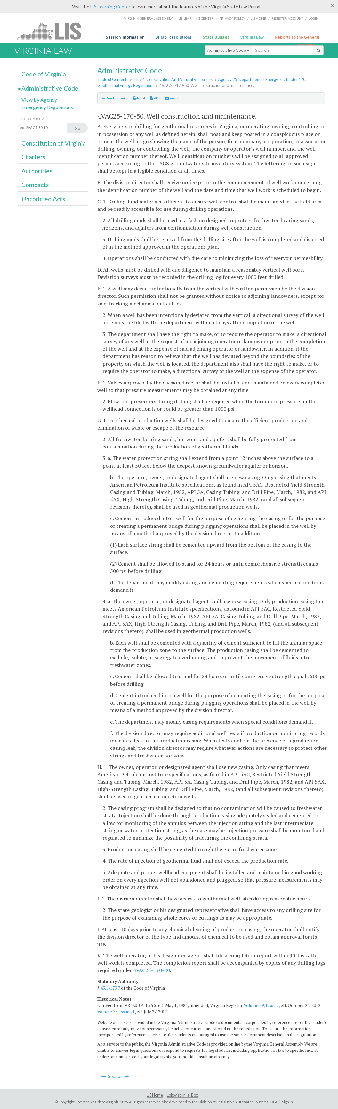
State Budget (216, 37)
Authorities (36, 171)
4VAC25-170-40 (151, 970)
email (172, 98)
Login (313, 18)
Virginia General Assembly (148, 18)
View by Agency (39, 100)
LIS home (258, 18)
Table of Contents (112, 79)
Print (139, 98)
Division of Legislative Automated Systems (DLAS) (239, 1102)
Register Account (287, 18)
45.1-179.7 (110, 988)
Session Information (125, 37)
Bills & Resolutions (173, 37)
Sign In (287, 1102)
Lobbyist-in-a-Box (182, 1095)
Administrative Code (228, 50)
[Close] (332, 5)
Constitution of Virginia (53, 143)
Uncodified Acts (43, 198)
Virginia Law (252, 37)
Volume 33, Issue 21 (116, 1012)
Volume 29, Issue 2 (261, 1005)
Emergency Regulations (47, 107)
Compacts (35, 184)
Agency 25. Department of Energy (248, 79)
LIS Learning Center (110, 6)
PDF (155, 98)
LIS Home (155, 1095)
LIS (52, 31)
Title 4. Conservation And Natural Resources (173, 79)
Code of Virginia (43, 74)
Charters (33, 157)
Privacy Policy (232, 18)
